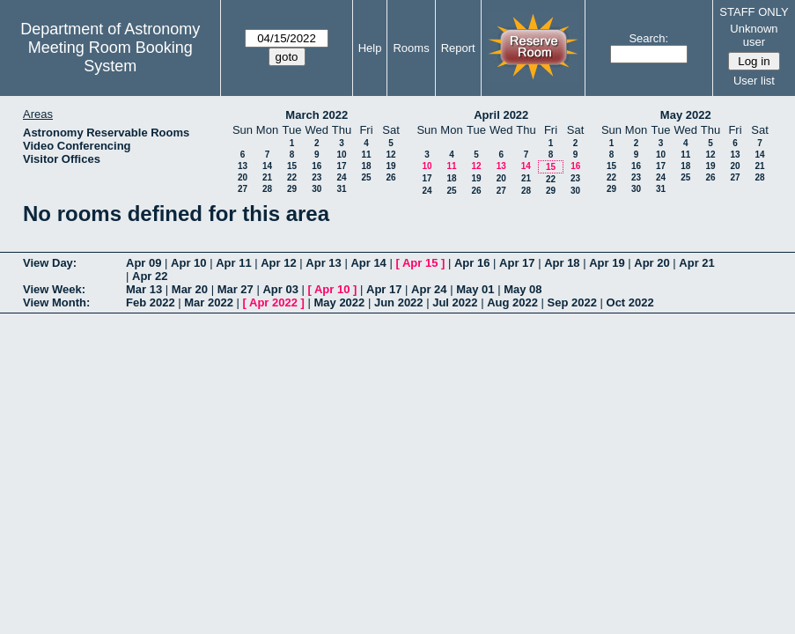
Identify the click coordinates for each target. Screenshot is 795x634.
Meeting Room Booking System (110, 57)
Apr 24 (428, 289)
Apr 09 (143, 262)
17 (341, 166)
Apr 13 (323, 262)
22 (292, 177)
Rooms (411, 48)
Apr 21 (696, 262)
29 (292, 189)
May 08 (522, 289)
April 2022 (501, 115)
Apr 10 (188, 262)
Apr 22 (149, 276)
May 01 (475, 289)
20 (242, 177)
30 (316, 189)
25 (366, 177)
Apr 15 (420, 262)
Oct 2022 (630, 302)
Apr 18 (561, 262)
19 (390, 166)
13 (242, 166)
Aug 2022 (512, 302)
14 (267, 166)
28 (267, 189)
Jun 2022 (398, 302)
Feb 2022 (150, 302)
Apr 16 (472, 262)
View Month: (56, 302)
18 (366, 166)
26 (390, 177)
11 (366, 154)
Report (458, 48)
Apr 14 (368, 262)
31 (341, 189)
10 (341, 154)
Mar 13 (144, 289)
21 (267, 177)
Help (370, 48)
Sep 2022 (572, 302)
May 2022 (685, 115)
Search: (648, 38)
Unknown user (753, 35)
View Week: (54, 289)
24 (341, 177)
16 (316, 166)
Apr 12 (278, 262)
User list (754, 80)
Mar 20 (190, 289)
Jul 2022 (454, 302)
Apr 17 (516, 262)
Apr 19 (606, 262)
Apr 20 (651, 262)
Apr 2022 (273, 302)
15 (292, 166)
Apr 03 (280, 289)
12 (390, 154)
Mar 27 (235, 289)
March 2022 (316, 115)
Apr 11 (233, 262)
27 (242, 189)
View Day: (50, 262)
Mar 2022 (208, 302)
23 (316, 177)
